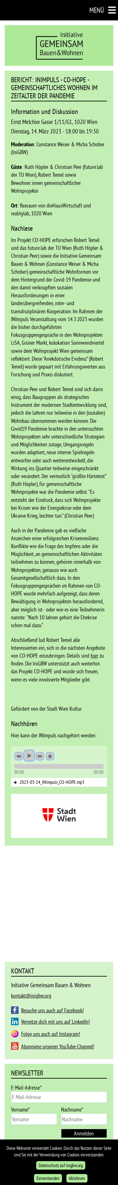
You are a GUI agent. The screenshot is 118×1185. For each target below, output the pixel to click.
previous (18, 756)
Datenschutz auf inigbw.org (61, 1165)
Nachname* (72, 1109)
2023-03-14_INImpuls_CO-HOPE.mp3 (52, 782)
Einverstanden (48, 1178)
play (29, 755)
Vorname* (20, 1109)
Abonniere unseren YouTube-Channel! (57, 1046)
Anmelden (84, 1133)
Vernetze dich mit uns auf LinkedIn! (55, 1021)
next (40, 756)
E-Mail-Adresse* (26, 1087)
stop (50, 756)
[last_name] (84, 1119)
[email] (59, 1097)
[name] (34, 1119)
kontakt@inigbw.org (31, 995)
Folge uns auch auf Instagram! (50, 1033)
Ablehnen (77, 1178)
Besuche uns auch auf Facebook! (52, 1010)
